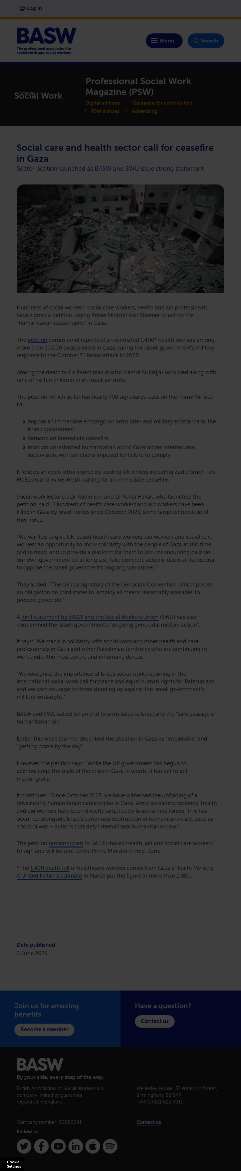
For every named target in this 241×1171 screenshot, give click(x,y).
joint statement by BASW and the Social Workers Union (90, 617)
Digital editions (102, 103)
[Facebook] (41, 1146)
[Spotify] (110, 1146)
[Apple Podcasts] (92, 1146)
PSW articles (105, 111)
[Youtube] (58, 1146)
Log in (31, 8)
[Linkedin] (75, 1146)
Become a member (44, 1029)
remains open (66, 843)
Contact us (155, 1021)
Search (206, 41)
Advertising (145, 111)
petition (37, 340)
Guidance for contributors (163, 103)
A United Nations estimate (49, 876)
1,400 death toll (49, 868)
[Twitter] (24, 1146)
